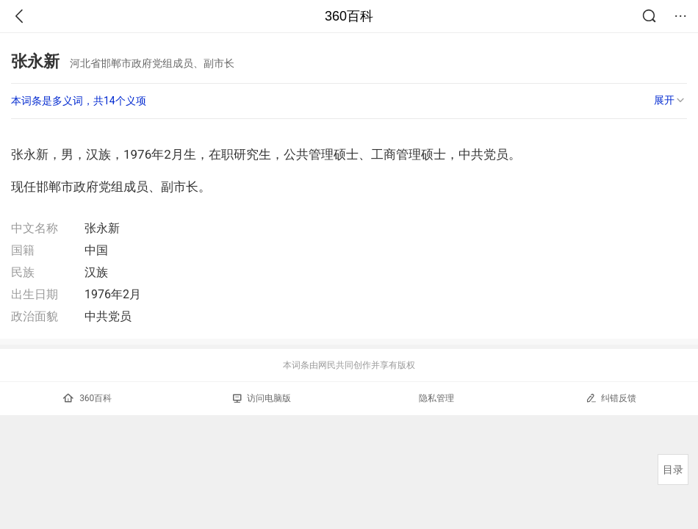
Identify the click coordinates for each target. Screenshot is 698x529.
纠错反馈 (611, 397)
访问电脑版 (262, 398)
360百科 (349, 16)
